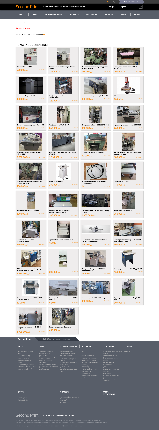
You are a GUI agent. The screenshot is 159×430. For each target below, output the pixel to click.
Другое (20, 392)
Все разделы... (86, 379)
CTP (83, 353)
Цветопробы (85, 366)
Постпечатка (108, 346)
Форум (111, 7)
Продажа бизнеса (23, 400)
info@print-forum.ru (79, 426)
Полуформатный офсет (24, 355)
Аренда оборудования (24, 399)
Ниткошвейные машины (110, 368)
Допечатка (86, 346)
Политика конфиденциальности (69, 397)
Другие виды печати (68, 346)
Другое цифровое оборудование (48, 366)
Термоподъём (64, 364)
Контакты (63, 402)
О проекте (64, 392)
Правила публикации (66, 399)
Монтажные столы (87, 357)
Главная (18, 22)
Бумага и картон (22, 397)
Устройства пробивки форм (89, 359)
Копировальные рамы (88, 355)
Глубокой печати (65, 366)
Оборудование (26, 22)
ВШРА (104, 366)
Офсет (20, 346)
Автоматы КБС (107, 373)
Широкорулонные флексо (67, 353)
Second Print (27, 7)
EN (140, 7)
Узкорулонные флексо (66, 351)
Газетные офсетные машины (26, 364)
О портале (122, 7)
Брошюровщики (107, 364)
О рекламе (63, 400)
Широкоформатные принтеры (47, 357)
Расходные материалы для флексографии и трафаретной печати (68, 369)
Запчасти (128, 346)
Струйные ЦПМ (43, 355)
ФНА (83, 351)
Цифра (41, 346)
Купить (137, 14)
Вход (109, 2)
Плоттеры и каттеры (44, 359)
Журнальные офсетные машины (27, 366)
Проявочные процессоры (89, 360)
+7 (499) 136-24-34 (54, 426)
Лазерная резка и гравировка (47, 364)
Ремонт (126, 353)
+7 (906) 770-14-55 (66, 426)
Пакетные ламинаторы (109, 379)
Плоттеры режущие (108, 362)
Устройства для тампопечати (68, 362)
